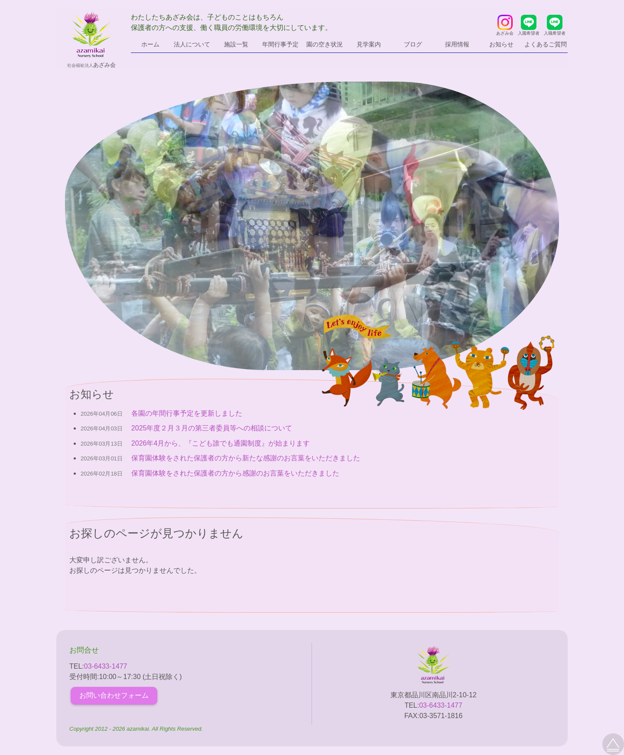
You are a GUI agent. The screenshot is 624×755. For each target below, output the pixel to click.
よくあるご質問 (545, 44)
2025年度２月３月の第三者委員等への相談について (211, 428)
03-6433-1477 (105, 666)
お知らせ (501, 44)
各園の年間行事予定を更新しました (186, 413)
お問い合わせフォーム (114, 695)
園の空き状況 (324, 44)
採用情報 (457, 44)
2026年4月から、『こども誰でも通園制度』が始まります (220, 443)
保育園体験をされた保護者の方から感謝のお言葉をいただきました (235, 473)
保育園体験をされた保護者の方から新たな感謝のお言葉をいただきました (245, 458)
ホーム (150, 44)
